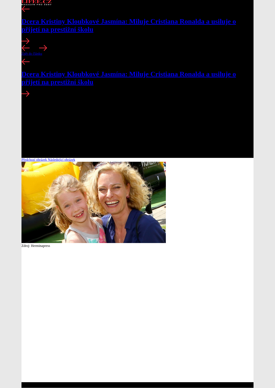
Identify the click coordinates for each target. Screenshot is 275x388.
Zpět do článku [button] (31, 53)
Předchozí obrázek (34, 160)
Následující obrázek (61, 160)
